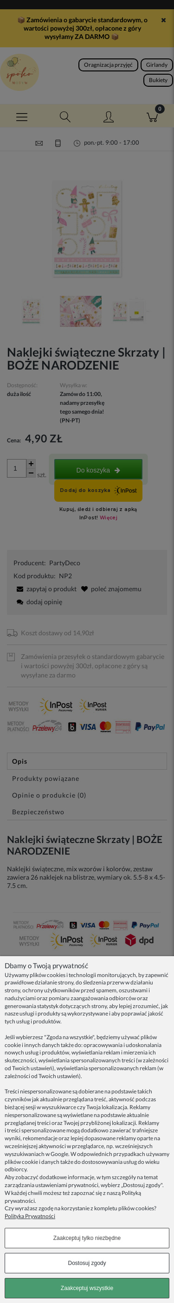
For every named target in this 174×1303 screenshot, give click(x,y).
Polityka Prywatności (30, 1216)
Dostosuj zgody (87, 1263)
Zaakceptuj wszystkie (87, 1288)
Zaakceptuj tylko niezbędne (87, 1238)
